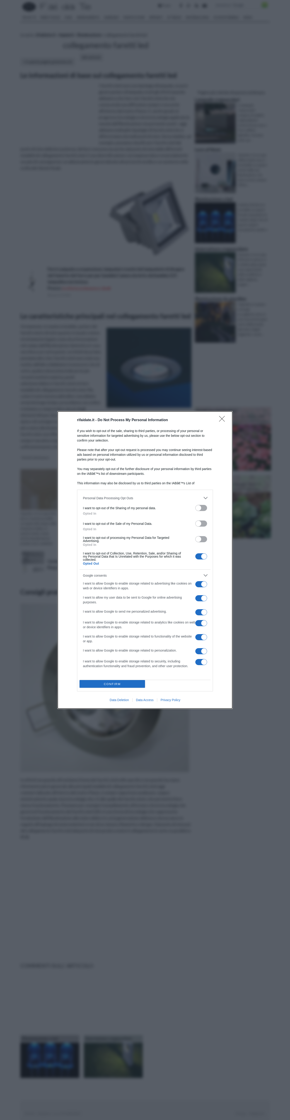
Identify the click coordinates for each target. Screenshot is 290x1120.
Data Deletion (119, 700)
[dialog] (145, 560)
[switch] (201, 508)
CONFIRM (112, 684)
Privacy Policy (170, 700)
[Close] (223, 420)
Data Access (145, 700)
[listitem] (145, 498)
